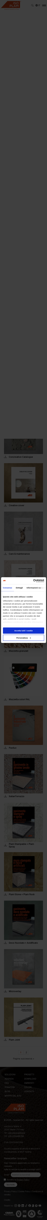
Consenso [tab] (7, 588)
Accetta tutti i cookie (23, 631)
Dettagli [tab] (19, 588)
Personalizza (23, 638)
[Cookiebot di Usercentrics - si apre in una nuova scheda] (33, 580)
